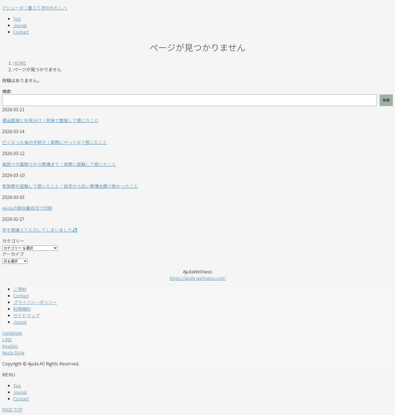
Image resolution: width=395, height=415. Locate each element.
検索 (6, 91)
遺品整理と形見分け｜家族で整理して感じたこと (50, 120)
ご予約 (19, 289)
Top (17, 385)
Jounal (20, 322)
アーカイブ (13, 254)
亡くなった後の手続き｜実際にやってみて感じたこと (54, 142)
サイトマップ (26, 315)
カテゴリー (13, 240)
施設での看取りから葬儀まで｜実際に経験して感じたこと (59, 164)
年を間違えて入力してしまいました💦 (40, 230)
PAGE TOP (12, 409)
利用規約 (22, 308)
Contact (21, 295)
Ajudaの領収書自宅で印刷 (27, 208)
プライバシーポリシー (35, 302)
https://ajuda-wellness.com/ (198, 278)
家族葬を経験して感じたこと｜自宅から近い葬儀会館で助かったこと (70, 186)
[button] (197, 333)
